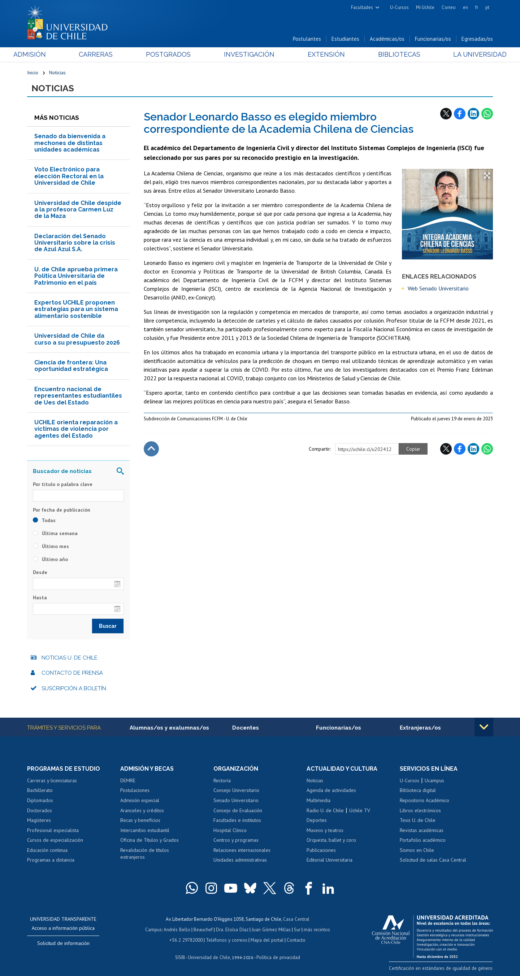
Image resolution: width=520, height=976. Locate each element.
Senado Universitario (236, 800)
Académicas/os (387, 39)
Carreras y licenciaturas (52, 781)
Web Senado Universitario (438, 288)
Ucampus (434, 781)
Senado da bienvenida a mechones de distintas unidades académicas (69, 143)
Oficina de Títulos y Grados (149, 840)
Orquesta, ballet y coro (331, 840)
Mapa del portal (266, 939)
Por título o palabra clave (62, 484)
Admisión (43, 54)
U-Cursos (399, 7)
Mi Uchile (425, 7)
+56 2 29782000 (186, 939)
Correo (449, 7)
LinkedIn (473, 113)
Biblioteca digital (418, 790)
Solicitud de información (63, 943)
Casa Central (296, 919)
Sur (296, 929)
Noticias (57, 73)
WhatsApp (487, 113)
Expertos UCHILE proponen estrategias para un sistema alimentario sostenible (76, 309)
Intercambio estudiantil (144, 830)
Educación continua (47, 850)
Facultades (362, 7)
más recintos (316, 929)
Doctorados (39, 811)
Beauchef (203, 929)
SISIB (181, 956)
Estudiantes (345, 39)
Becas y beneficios (140, 820)
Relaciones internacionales (241, 850)
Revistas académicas (421, 830)
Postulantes (307, 39)
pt (487, 7)
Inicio (32, 73)
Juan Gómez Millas (271, 929)
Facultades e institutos (237, 820)
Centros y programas (236, 840)
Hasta (40, 598)
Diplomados (40, 800)
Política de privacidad (277, 956)
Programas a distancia (50, 860)
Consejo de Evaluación (237, 811)
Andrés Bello (178, 929)
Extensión (321, 54)
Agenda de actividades (331, 790)
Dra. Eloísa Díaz (232, 929)
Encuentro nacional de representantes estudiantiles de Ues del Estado (78, 396)
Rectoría (222, 781)
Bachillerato (40, 790)
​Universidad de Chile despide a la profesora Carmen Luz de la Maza (77, 210)
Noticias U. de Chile (70, 658)
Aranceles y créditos (142, 811)
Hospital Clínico (230, 830)
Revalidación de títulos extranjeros (144, 854)
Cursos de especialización (55, 840)
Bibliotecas (389, 54)
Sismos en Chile (417, 850)
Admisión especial (139, 800)
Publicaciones (321, 850)
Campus (154, 929)
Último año (50, 559)
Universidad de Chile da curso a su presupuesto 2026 (77, 339)
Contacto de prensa (72, 673)
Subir (151, 448)
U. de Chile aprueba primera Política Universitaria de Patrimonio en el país (76, 276)
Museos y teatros (325, 830)
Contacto (295, 939)
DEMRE (127, 781)
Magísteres (39, 820)
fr (476, 7)
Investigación (249, 54)
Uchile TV (359, 811)
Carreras (105, 54)
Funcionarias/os (433, 39)
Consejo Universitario (236, 790)
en (465, 7)
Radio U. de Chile (325, 811)
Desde (40, 572)
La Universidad (466, 54)
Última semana (55, 533)
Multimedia (318, 800)
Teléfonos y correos (226, 939)
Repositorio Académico (424, 800)
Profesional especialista (53, 830)
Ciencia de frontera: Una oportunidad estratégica (71, 366)
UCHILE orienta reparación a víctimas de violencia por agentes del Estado (76, 429)
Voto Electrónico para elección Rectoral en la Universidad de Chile (69, 176)
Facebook (459, 113)
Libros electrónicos (420, 811)
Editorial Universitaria (329, 860)
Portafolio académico (423, 840)
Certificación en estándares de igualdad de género (442, 968)
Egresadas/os (477, 39)
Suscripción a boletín (74, 689)
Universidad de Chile (209, 956)
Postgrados (173, 54)
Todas (44, 520)
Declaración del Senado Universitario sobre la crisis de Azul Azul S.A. (74, 243)
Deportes (317, 820)
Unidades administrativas (240, 860)
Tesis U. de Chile (418, 820)
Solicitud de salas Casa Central (433, 860)
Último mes (51, 546)
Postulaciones (135, 790)
